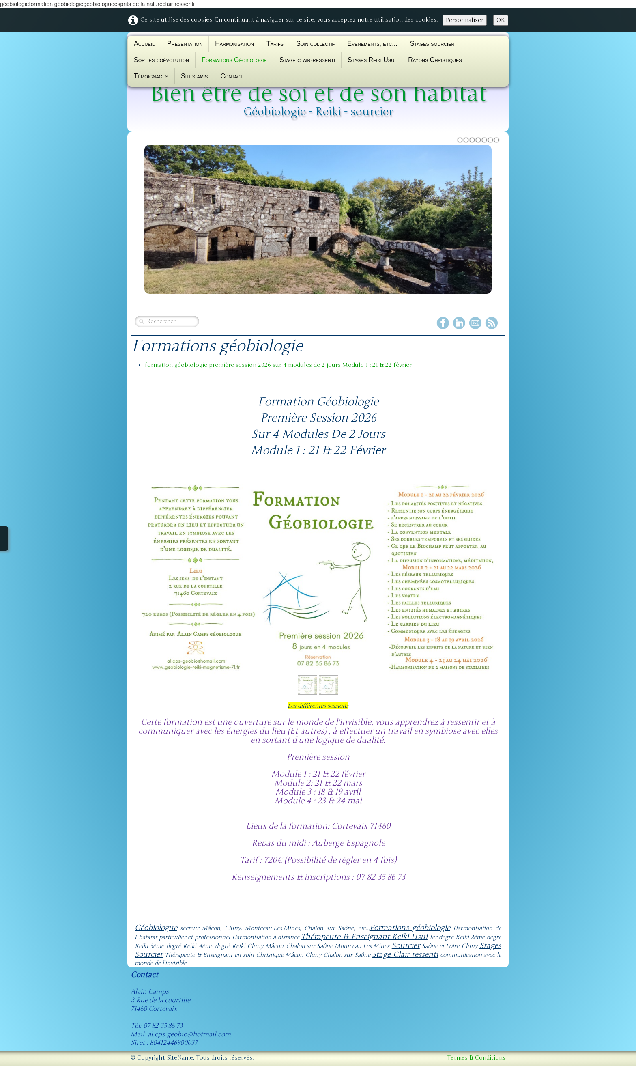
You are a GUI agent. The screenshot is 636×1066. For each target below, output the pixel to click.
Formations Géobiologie (234, 59)
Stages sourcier (432, 43)
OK (500, 20)
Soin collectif (315, 43)
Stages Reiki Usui (371, 59)
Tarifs (275, 43)
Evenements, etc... (372, 43)
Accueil (144, 43)
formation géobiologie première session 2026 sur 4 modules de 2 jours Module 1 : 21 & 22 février (278, 365)
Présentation (184, 43)
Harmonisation (234, 43)
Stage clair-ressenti (307, 59)
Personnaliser (464, 20)
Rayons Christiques (435, 59)
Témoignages (151, 76)
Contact (231, 76)
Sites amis (194, 76)
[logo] (318, 92)
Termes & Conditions (476, 1057)
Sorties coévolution (161, 59)
